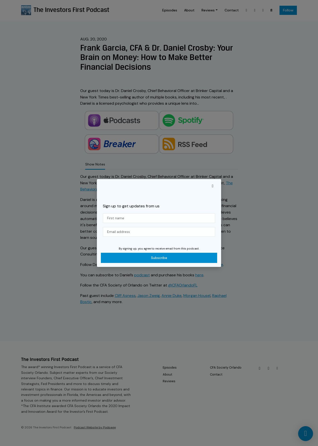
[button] (212, 186)
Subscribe (159, 257)
